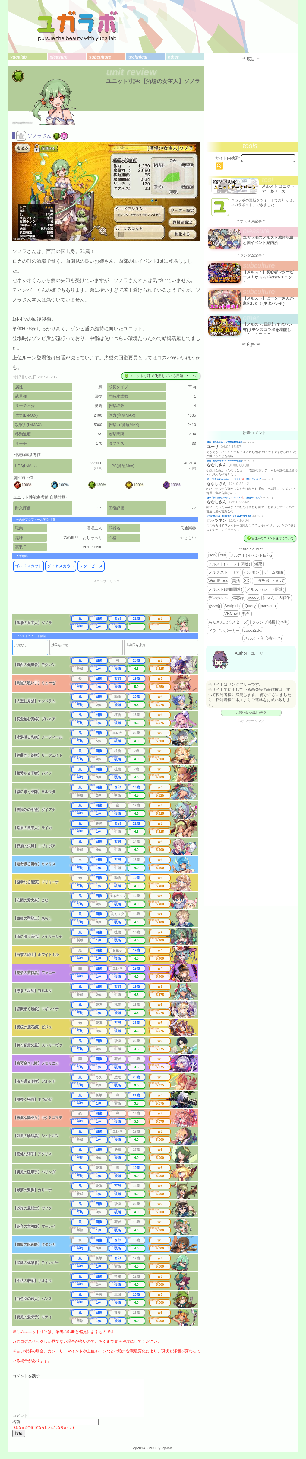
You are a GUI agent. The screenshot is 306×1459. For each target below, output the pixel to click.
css (223, 555)
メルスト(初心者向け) (263, 638)
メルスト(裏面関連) (225, 589)
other (173, 57)
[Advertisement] (110, 599)
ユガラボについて (269, 581)
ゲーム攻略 (273, 572)
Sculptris (232, 606)
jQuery (250, 606)
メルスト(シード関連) (266, 589)
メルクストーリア (224, 572)
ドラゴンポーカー (224, 630)
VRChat (231, 613)
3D (246, 580)
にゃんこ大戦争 (276, 597)
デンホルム (218, 597)
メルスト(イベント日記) (251, 555)
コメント (20, 1423)
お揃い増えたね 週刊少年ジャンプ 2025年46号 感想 (229, 516)
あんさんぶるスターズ (228, 622)
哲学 (246, 613)
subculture (100, 57)
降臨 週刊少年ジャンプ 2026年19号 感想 (224, 442)
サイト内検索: (227, 158)
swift (283, 622)
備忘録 (238, 597)
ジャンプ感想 (263, 622)
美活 (236, 581)
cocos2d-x (253, 630)
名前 (16, 1429)
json (212, 555)
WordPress (218, 580)
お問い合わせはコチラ (251, 712)
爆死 (258, 564)
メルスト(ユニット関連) (229, 564)
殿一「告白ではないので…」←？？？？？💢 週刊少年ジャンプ (234, 479)
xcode (253, 597)
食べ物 (214, 606)
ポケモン (252, 572)
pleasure (59, 57)
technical (137, 57)
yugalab (18, 57)
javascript (268, 606)
